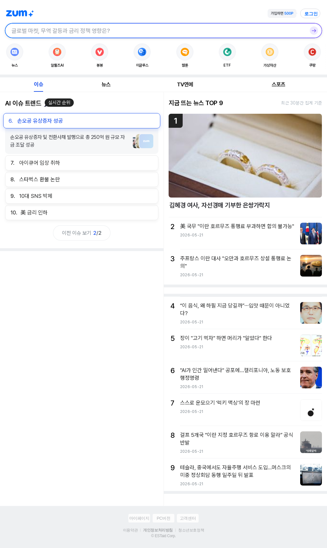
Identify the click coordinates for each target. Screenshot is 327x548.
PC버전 (163, 518)
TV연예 (185, 84)
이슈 (38, 84)
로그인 (311, 13)
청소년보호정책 (191, 530)
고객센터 (188, 518)
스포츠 (278, 84)
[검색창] (155, 30)
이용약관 (130, 530)
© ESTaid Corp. (163, 536)
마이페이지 (139, 518)
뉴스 (106, 84)
